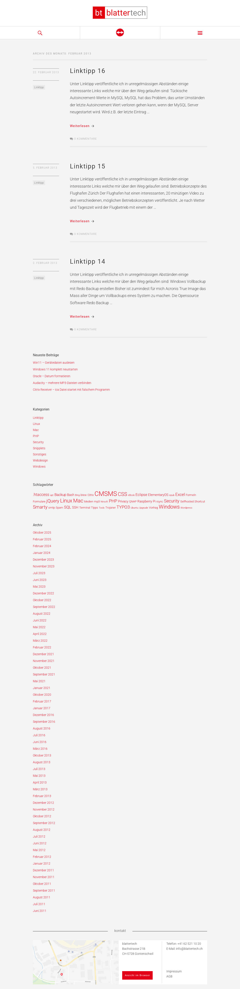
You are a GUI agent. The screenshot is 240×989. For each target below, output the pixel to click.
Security (38, 442)
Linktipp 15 (87, 166)
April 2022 (40, 634)
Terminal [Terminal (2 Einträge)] (84, 507)
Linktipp (39, 87)
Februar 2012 (42, 856)
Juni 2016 (39, 742)
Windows (39, 466)
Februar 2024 (42, 546)
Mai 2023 (39, 586)
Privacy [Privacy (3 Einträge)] (123, 501)
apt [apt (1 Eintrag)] (52, 495)
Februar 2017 (42, 701)
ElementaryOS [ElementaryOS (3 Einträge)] (158, 495)
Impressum (174, 971)
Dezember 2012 (43, 802)
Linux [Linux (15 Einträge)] (66, 500)
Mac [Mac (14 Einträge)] (78, 501)
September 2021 (44, 674)
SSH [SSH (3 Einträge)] (75, 507)
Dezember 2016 (43, 715)
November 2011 (43, 877)
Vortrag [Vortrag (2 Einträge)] (153, 507)
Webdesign (40, 460)
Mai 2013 (39, 775)
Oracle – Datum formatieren (51, 376)
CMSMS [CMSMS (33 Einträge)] (106, 493)
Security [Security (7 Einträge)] (171, 501)
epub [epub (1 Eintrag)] (171, 495)
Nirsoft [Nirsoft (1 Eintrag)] (104, 501)
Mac (36, 430)
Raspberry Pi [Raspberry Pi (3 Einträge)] (146, 501)
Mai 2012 (39, 850)
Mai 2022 (39, 627)
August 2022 (41, 613)
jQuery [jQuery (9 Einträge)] (52, 501)
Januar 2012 (41, 863)
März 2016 (40, 748)
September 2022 (44, 607)
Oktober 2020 (42, 694)
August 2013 (41, 762)
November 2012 (43, 809)
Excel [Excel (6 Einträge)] (180, 494)
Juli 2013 (39, 769)
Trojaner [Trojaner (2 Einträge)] (110, 507)
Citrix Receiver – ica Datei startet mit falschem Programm (71, 389)
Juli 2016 (39, 735)
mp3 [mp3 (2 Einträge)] (97, 501)
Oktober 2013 (42, 755)
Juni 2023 (39, 580)
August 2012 (41, 829)
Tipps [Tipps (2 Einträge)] (94, 507)
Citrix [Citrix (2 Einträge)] (91, 495)
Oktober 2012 (42, 816)
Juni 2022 (39, 620)
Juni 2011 (39, 911)
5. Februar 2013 (45, 167)
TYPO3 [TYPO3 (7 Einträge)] (123, 507)
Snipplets (39, 448)
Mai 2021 (39, 681)
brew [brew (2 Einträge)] (84, 495)
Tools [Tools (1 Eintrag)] (102, 507)
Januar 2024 (41, 553)
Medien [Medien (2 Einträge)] (88, 501)
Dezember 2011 (43, 870)
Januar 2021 (41, 688)
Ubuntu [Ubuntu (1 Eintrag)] (134, 507)
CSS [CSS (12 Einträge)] (122, 494)
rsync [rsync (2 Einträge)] (159, 501)
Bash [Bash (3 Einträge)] (70, 495)
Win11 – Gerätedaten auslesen (53, 362)
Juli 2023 (39, 573)
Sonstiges (39, 454)
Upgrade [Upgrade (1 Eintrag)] (143, 507)
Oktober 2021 (42, 667)
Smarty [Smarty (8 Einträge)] (40, 507)
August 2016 (41, 728)
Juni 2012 (39, 843)
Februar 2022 (42, 647)
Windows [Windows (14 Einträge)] (169, 507)
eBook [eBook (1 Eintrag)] (131, 495)
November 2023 (43, 566)
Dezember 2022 (43, 593)
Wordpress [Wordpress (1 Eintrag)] (186, 507)
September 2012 (44, 823)
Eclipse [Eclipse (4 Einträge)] (141, 494)
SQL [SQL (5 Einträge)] (67, 507)
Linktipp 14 (87, 261)
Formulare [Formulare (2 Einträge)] (39, 501)
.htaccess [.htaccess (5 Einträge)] (41, 494)
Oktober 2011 (42, 884)
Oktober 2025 (42, 532)
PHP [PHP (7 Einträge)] (113, 501)
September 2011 (44, 890)
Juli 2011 (39, 904)
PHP (36, 436)
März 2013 (40, 789)
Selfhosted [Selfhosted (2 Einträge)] (187, 501)
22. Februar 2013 (46, 72)
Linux (36, 424)
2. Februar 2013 (45, 263)
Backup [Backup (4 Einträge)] (60, 494)
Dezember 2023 (43, 559)
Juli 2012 (39, 836)
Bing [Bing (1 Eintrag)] (77, 495)
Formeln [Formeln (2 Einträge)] (191, 495)
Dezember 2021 (43, 654)
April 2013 (40, 782)
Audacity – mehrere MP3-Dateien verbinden (62, 383)
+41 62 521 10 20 (189, 943)
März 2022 (40, 640)
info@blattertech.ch (189, 948)
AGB (169, 976)
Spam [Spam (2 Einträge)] (59, 507)
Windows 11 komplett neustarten (55, 369)
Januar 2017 (41, 708)
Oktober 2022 (42, 600)
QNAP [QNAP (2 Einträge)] (133, 501)
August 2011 (41, 897)
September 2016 (44, 721)
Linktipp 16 (87, 71)
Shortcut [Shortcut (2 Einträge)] (199, 501)
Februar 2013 (42, 796)
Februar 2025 (42, 539)
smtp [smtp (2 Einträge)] (51, 507)
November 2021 (43, 661)
